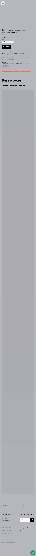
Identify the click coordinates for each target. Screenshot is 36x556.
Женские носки (5, 507)
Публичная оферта (6, 538)
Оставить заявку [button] (6, 520)
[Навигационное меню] (3, 3)
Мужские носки (5, 505)
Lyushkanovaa (24, 530)
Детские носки (5, 510)
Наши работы (5, 518)
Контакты (22, 510)
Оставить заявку (24, 507)
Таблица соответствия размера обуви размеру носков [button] (16, 71)
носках (22, 505)
